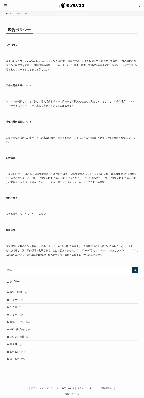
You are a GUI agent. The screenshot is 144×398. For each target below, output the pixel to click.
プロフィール (52, 388)
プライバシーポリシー (87, 388)
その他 (15, 307)
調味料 (15, 344)
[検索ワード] (72, 270)
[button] (138, 5)
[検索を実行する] (135, 270)
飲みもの (17, 359)
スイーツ (17, 299)
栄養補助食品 (20, 329)
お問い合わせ (68, 388)
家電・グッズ (20, 321)
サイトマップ (37, 388)
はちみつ (17, 314)
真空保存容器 (19, 336)
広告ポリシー (107, 388)
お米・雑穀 (18, 292)
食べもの (17, 351)
